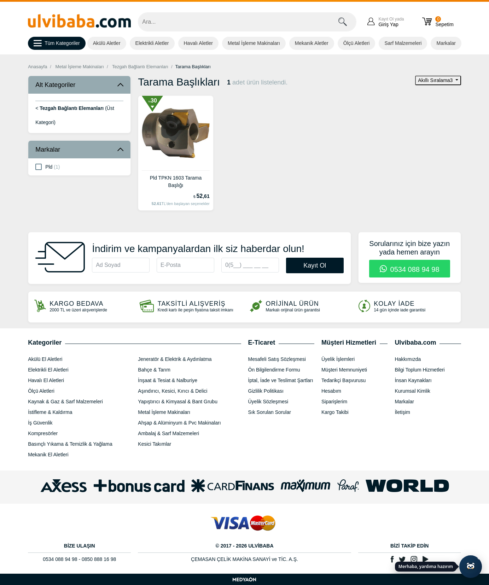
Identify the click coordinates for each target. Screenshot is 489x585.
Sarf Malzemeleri (402, 43)
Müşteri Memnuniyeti (344, 370)
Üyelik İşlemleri (338, 359)
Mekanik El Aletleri (48, 454)
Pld (47, 166)
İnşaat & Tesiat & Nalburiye (167, 380)
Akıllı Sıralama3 (436, 80)
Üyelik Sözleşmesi (268, 401)
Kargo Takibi (335, 412)
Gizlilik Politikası (266, 391)
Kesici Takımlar (154, 444)
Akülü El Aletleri (45, 359)
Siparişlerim (334, 401)
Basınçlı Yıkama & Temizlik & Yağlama (70, 444)
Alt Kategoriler (55, 84)
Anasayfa (37, 66)
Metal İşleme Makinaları (254, 43)
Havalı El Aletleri (46, 380)
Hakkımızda (408, 359)
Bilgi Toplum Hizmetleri (419, 370)
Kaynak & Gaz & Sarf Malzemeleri (65, 401)
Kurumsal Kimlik (412, 391)
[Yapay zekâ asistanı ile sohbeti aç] (470, 566)
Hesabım (331, 391)
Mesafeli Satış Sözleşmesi (277, 359)
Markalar (445, 43)
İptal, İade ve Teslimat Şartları (280, 380)
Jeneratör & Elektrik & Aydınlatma (174, 359)
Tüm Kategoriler (57, 43)
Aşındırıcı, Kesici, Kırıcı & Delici (172, 391)
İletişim (402, 412)
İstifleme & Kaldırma (50, 412)
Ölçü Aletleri (356, 43)
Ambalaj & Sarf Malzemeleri (168, 433)
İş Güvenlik (40, 423)
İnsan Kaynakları (413, 380)
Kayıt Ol (314, 265)
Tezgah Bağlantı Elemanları (140, 66)
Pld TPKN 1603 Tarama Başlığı (176, 181)
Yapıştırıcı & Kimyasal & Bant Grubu (177, 401)
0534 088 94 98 (409, 269)
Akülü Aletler (107, 43)
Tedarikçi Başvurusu (343, 380)
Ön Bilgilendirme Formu (274, 370)
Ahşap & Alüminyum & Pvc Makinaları (179, 423)
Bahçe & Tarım (154, 370)
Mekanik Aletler (311, 43)
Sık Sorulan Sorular (269, 412)
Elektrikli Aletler (152, 43)
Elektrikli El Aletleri (48, 370)
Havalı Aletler (198, 43)
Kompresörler (43, 433)
